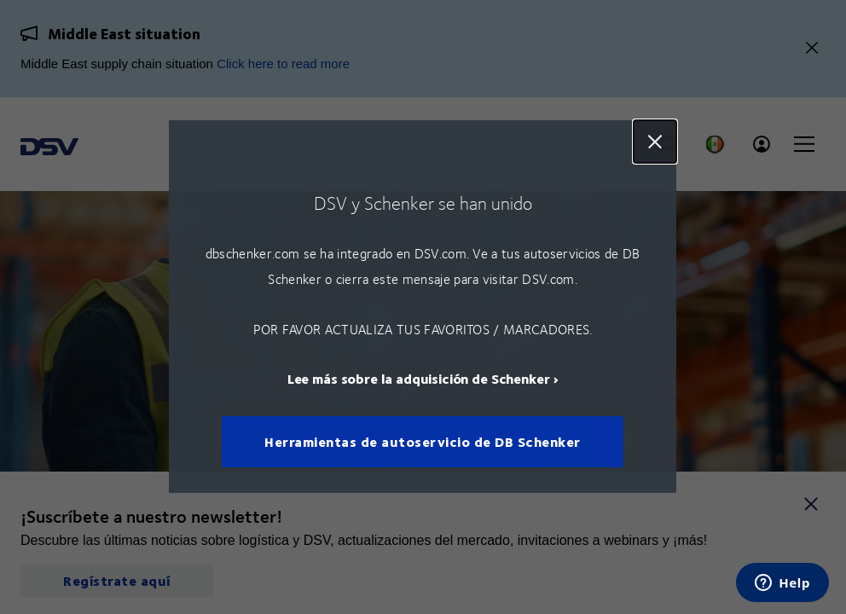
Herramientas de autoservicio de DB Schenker (423, 442)
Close (655, 141)
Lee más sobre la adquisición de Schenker (418, 379)
